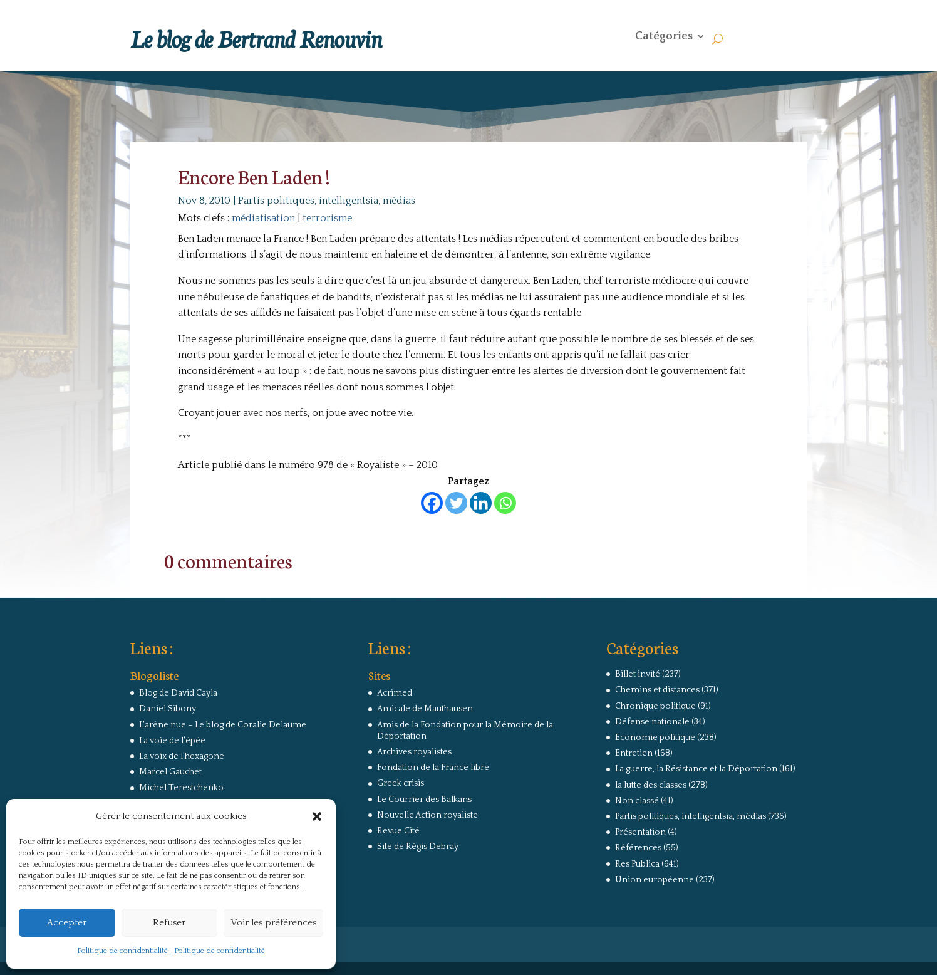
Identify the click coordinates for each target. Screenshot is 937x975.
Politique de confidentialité (122, 951)
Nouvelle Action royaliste (427, 815)
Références (638, 848)
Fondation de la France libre (433, 768)
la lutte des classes (650, 785)
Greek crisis (400, 783)
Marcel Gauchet (170, 772)
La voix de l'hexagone (181, 756)
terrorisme (327, 218)
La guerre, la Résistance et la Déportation (696, 769)
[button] (317, 816)
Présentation (640, 832)
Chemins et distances (657, 690)
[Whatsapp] (505, 503)
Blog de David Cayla (178, 693)
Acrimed (394, 693)
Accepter (66, 922)
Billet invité (637, 674)
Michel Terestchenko (181, 788)
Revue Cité (398, 831)
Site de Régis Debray (417, 847)
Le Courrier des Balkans (424, 800)
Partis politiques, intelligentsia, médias (326, 200)
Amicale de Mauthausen (425, 709)
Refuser (169, 922)
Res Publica (637, 864)
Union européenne (654, 880)
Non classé (637, 801)
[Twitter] (456, 503)
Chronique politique (655, 706)
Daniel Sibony (167, 709)
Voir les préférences (273, 922)
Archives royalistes (414, 752)
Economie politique (655, 738)
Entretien (634, 753)
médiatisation (263, 218)
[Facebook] (432, 503)
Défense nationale (652, 722)
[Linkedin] (481, 503)
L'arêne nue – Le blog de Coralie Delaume (222, 725)
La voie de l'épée (172, 741)
